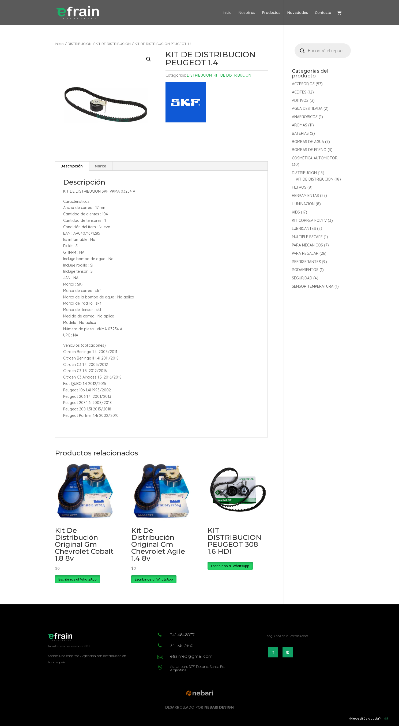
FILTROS (299, 187)
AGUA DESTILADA (307, 108)
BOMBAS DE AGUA (308, 141)
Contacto (323, 13)
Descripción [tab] (72, 166)
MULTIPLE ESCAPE (307, 236)
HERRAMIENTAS (305, 195)
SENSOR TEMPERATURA (312, 286)
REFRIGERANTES (306, 261)
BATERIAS (300, 133)
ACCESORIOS (303, 83)
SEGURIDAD (302, 278)
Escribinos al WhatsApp (77, 579)
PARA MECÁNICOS (307, 245)
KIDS (296, 212)
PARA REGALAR (305, 253)
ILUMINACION (303, 203)
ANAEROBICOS (305, 116)
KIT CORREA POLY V (309, 220)
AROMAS (299, 125)
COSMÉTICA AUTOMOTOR (314, 158)
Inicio (227, 13)
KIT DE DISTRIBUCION (113, 44)
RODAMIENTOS (305, 269)
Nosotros (247, 13)
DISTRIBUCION (80, 44)
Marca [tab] (100, 166)
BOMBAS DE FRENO (309, 149)
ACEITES (299, 92)
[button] (148, 59)
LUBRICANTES (304, 228)
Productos (271, 13)
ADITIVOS (300, 100)
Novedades (297, 13)
